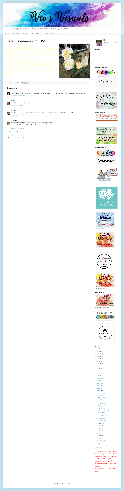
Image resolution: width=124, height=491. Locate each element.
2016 (98, 374)
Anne (12, 110)
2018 (98, 369)
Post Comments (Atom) (20, 138)
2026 (98, 349)
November (101, 416)
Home (7, 33)
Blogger (69, 483)
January (101, 441)
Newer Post (10, 135)
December (101, 393)
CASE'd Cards (54, 33)
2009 (98, 391)
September (102, 421)
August (101, 423)
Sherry (12, 91)
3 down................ (101, 400)
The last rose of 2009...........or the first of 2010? (106, 402)
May (100, 431)
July (100, 426)
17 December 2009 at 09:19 (18, 115)
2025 (98, 351)
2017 (98, 371)
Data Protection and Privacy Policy (20, 33)
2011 (98, 386)
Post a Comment (13, 132)
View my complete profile (110, 42)
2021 (98, 361)
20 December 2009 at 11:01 (18, 128)
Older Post (87, 135)
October (101, 418)
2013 (98, 381)
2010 (98, 388)
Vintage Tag (101, 406)
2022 (98, 359)
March (100, 436)
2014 (98, 379)
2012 (98, 383)
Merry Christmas (102, 397)
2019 (98, 366)
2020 (98, 364)
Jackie (12, 120)
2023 (98, 356)
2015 (98, 376)
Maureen (13, 101)
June (100, 428)
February (101, 438)
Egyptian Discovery (103, 408)
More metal (101, 413)
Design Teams (35, 33)
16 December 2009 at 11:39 (18, 105)
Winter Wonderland (103, 410)
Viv (106, 40)
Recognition (45, 33)
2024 (98, 354)
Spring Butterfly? (103, 395)
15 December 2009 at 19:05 (18, 95)
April (100, 433)
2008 (98, 444)
